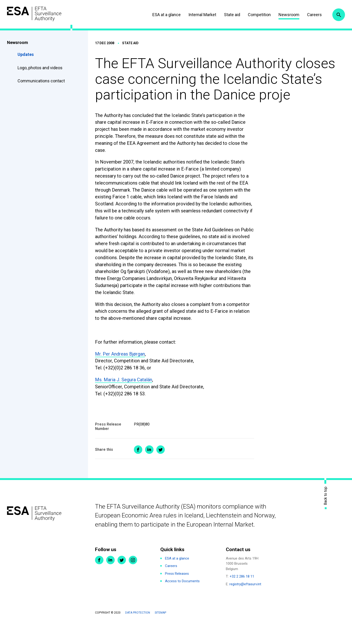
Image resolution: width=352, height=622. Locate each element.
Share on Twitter (160, 449)
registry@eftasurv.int (245, 584)
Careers (314, 14)
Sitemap (160, 612)
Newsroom (289, 14)
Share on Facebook (138, 449)
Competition (259, 14)
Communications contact (41, 80)
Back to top (325, 495)
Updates (26, 54)
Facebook (99, 560)
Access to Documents (182, 581)
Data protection (137, 612)
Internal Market (202, 14)
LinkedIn (110, 560)
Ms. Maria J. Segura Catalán (123, 379)
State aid (232, 14)
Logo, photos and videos (40, 67)
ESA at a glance (166, 14)
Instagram (133, 560)
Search (338, 14)
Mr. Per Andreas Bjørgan (120, 354)
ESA (34, 14)
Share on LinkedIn (149, 449)
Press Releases (177, 573)
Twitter (121, 560)
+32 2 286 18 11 (242, 576)
